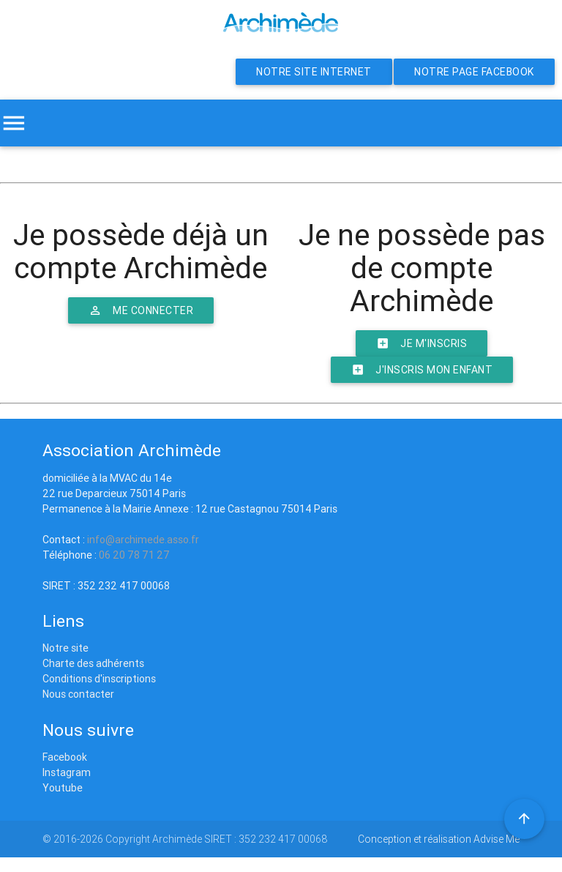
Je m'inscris (421, 343)
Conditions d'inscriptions (99, 678)
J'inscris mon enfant (421, 370)
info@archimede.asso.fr (143, 539)
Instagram (66, 772)
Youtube (62, 787)
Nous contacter (78, 694)
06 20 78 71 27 (134, 555)
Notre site (65, 648)
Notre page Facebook (474, 71)
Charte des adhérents (93, 663)
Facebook (64, 757)
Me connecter (141, 310)
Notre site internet (314, 71)
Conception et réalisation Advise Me (439, 839)
